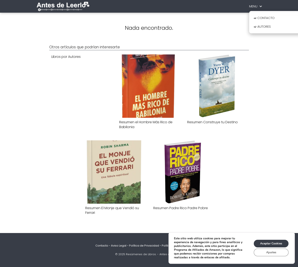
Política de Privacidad (144, 246)
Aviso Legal (118, 246)
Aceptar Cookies (271, 243)
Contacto (101, 246)
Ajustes (271, 252)
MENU (253, 6)
